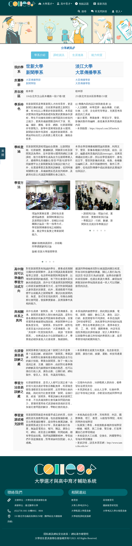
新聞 (31, 83)
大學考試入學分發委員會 (115, 511)
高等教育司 (108, 500)
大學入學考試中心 (80, 505)
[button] (42, 261)
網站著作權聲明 (79, 534)
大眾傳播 (33, 80)
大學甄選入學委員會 (81, 511)
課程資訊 (58, 55)
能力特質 (96, 55)
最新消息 (100, 3)
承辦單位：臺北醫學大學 (26, 505)
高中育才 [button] (64, 3)
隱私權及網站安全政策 (56, 534)
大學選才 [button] (46, 3)
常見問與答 (99, 11)
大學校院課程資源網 (81, 516)
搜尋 (82, 11)
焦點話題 (82, 3)
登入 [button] (117, 11)
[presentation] (28, 207)
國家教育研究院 (110, 505)
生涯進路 (77, 55)
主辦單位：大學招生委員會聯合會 (31, 500)
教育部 (74, 500)
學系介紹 (39, 55)
